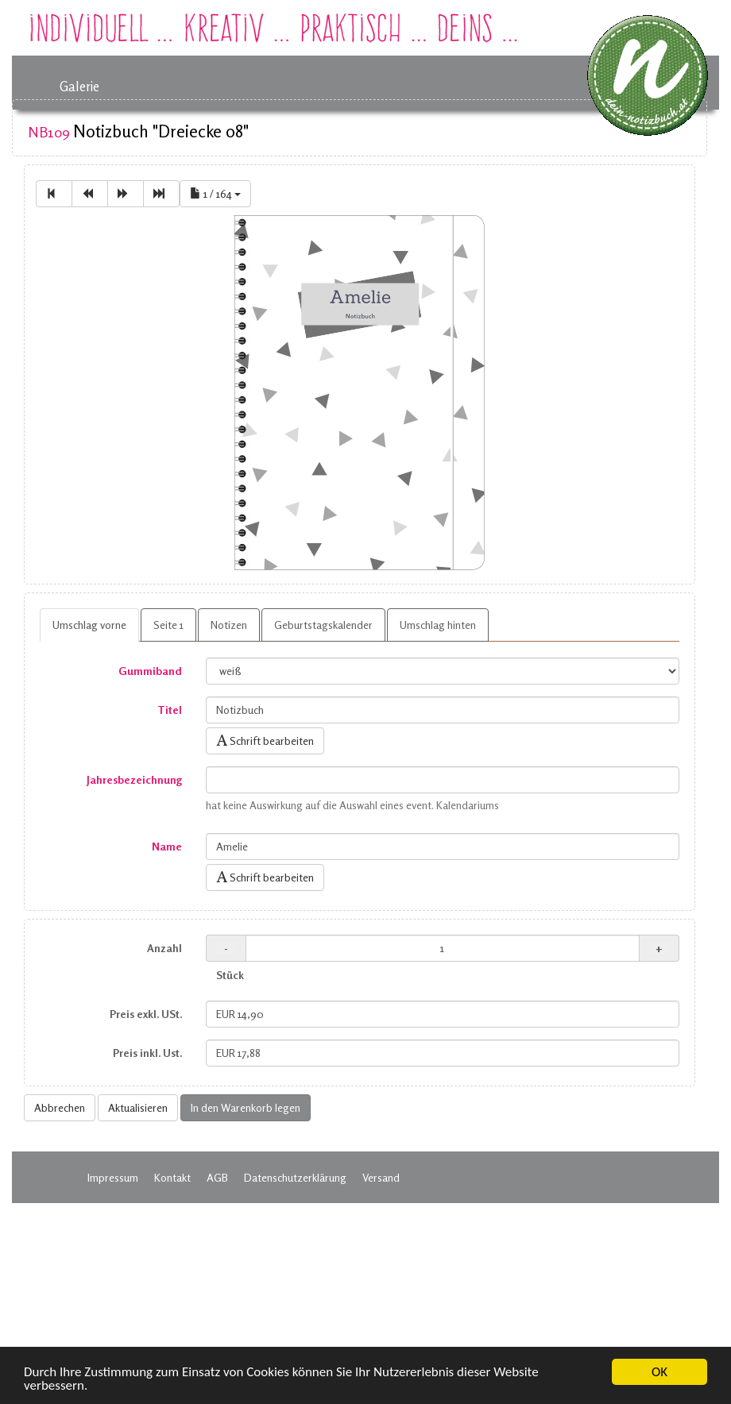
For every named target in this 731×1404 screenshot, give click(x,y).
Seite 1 (168, 624)
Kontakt (172, 1177)
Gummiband (150, 670)
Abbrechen (59, 1107)
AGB (217, 1177)
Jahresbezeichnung (134, 779)
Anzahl (164, 948)
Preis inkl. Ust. (147, 1052)
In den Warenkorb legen (245, 1107)
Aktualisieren (138, 1107)
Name (167, 846)
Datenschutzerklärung (295, 1177)
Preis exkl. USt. (146, 1013)
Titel (169, 709)
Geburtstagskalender (323, 624)
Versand (381, 1177)
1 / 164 (215, 193)
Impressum (112, 1177)
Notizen (229, 624)
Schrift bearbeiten (265, 740)
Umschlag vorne (89, 624)
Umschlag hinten (438, 624)
